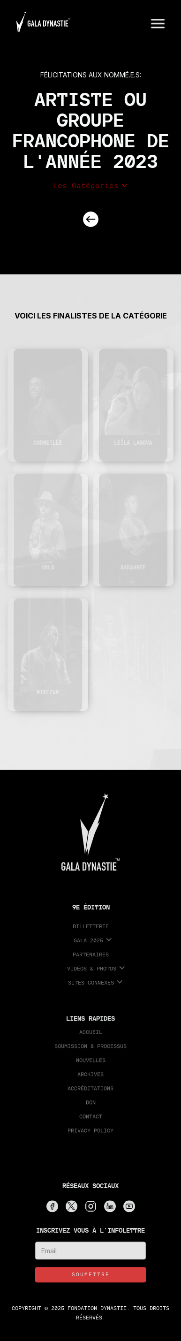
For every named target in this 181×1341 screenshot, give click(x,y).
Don (91, 1105)
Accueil (90, 1035)
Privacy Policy (90, 1133)
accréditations (90, 1091)
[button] (158, 22)
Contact (90, 1119)
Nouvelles (91, 1063)
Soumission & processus (90, 1049)
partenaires (91, 958)
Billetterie (91, 929)
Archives (90, 1077)
